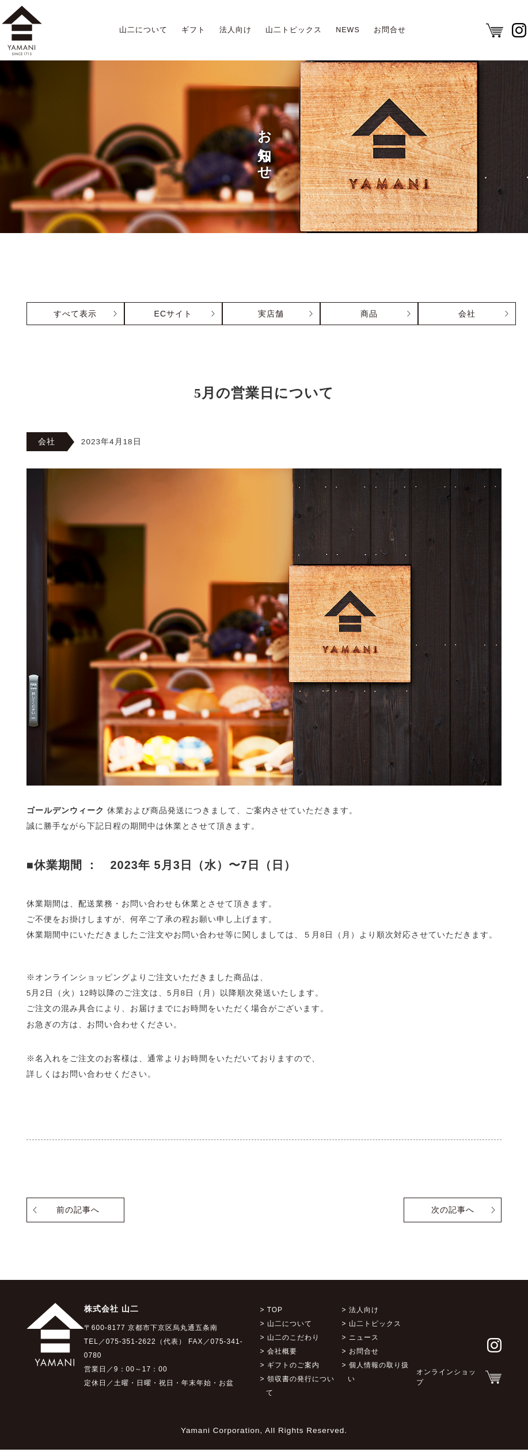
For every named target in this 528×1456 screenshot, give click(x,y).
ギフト (193, 30)
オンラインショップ (446, 1383)
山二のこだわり (293, 1343)
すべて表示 (75, 313)
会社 (467, 313)
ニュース (364, 1343)
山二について (143, 30)
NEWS (348, 30)
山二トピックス (293, 30)
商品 (369, 313)
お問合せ (390, 30)
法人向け (235, 30)
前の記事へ (78, 1215)
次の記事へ (452, 1215)
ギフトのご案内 (293, 1371)
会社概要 (282, 1357)
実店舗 (271, 313)
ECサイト (173, 313)
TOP (275, 1316)
